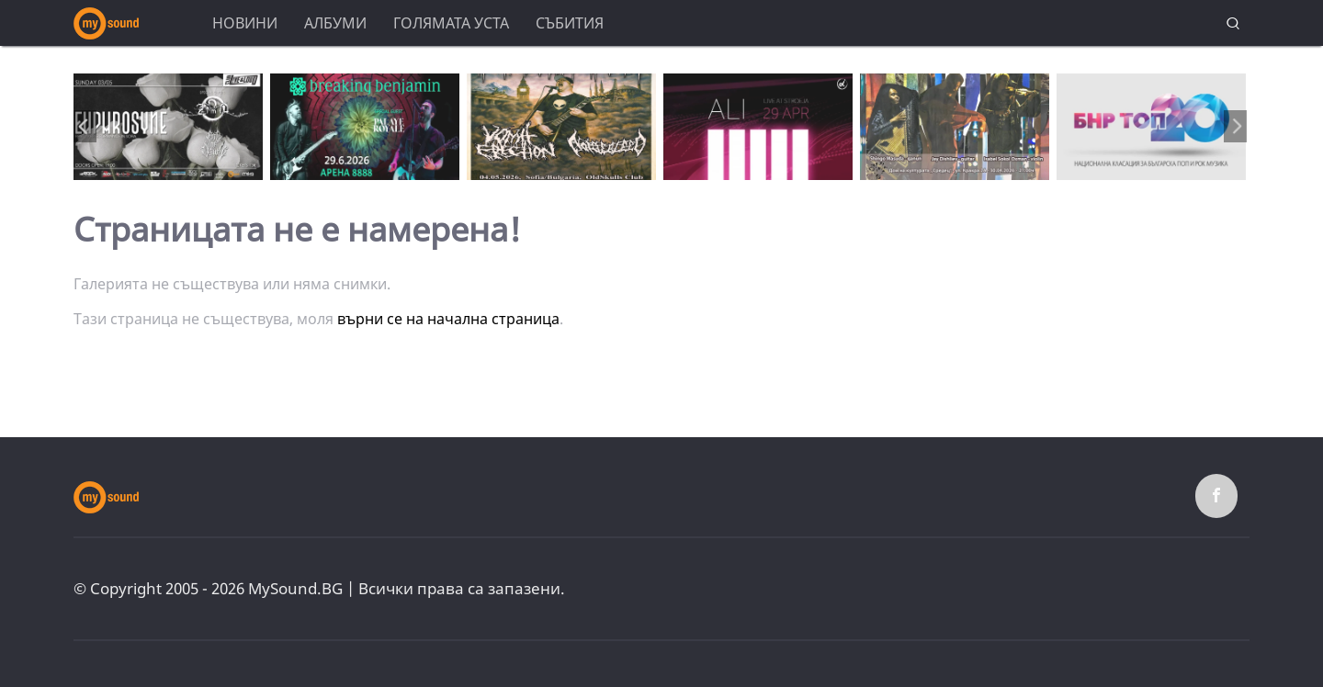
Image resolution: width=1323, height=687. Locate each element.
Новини (244, 23)
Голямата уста (451, 23)
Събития (570, 23)
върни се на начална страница (448, 319)
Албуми (335, 23)
